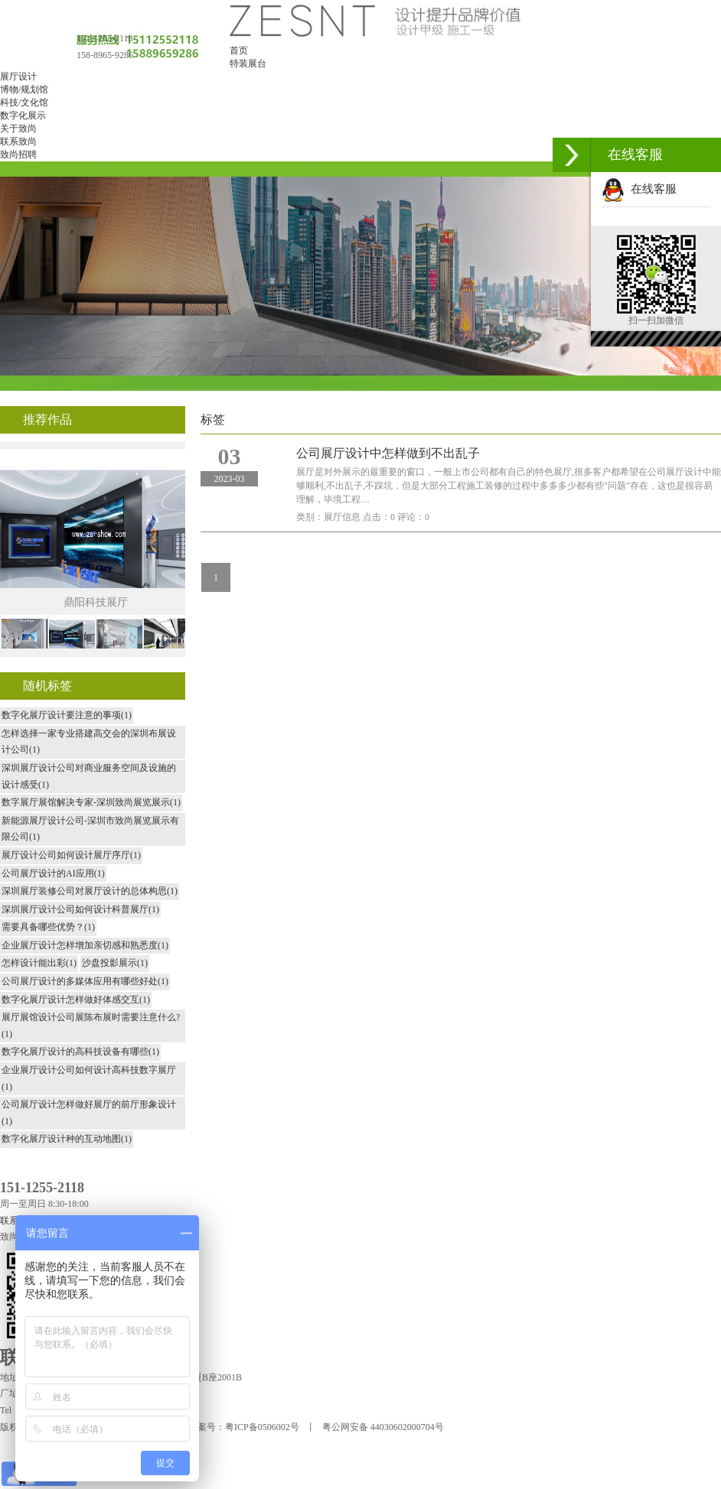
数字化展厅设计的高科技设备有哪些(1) (80, 1051)
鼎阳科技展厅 (96, 602)
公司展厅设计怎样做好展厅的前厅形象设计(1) (89, 1113)
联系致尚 (18, 141)
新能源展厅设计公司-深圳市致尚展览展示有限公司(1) (90, 829)
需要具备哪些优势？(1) (48, 927)
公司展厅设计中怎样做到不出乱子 (388, 453)
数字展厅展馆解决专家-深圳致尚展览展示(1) (91, 802)
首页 (239, 50)
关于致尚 (18, 128)
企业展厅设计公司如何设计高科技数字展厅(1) (89, 1078)
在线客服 (639, 189)
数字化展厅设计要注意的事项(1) (67, 715)
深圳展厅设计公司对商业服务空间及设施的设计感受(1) (89, 776)
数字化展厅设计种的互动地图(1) (67, 1138)
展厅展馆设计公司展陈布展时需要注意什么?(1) (91, 1025)
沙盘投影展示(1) (115, 962)
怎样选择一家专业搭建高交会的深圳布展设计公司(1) (89, 742)
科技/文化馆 (24, 102)
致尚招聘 (18, 154)
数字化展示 (23, 115)
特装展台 (248, 63)
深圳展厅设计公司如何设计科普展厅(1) (80, 909)
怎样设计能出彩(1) (39, 962)
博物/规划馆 (24, 89)
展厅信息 (342, 517)
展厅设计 (18, 76)
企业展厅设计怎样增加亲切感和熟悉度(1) (85, 945)
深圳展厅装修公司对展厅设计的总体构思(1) (90, 891)
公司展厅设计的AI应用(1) (53, 873)
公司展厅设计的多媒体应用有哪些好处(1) (85, 981)
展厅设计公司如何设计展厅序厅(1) (71, 855)
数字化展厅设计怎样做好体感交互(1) (76, 999)
